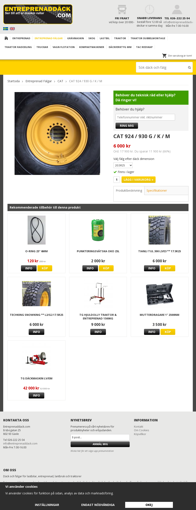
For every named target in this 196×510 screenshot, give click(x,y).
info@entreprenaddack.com (20, 443)
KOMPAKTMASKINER (91, 47)
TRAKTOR (120, 38)
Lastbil (105, 38)
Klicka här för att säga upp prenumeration (92, 450)
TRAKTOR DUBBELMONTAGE (148, 38)
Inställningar (47, 505)
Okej (149, 505)
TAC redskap (144, 47)
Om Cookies (141, 430)
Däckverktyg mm (120, 47)
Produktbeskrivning (129, 190)
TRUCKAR (42, 47)
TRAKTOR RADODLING (18, 47)
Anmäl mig (100, 444)
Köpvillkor (140, 434)
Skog (91, 38)
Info (28, 268)
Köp (45, 268)
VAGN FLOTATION (64, 47)
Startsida (13, 81)
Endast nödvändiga (98, 505)
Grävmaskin (75, 38)
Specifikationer (157, 190)
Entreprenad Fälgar (49, 38)
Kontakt (138, 426)
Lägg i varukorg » (138, 179)
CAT (60, 81)
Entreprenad (21, 38)
